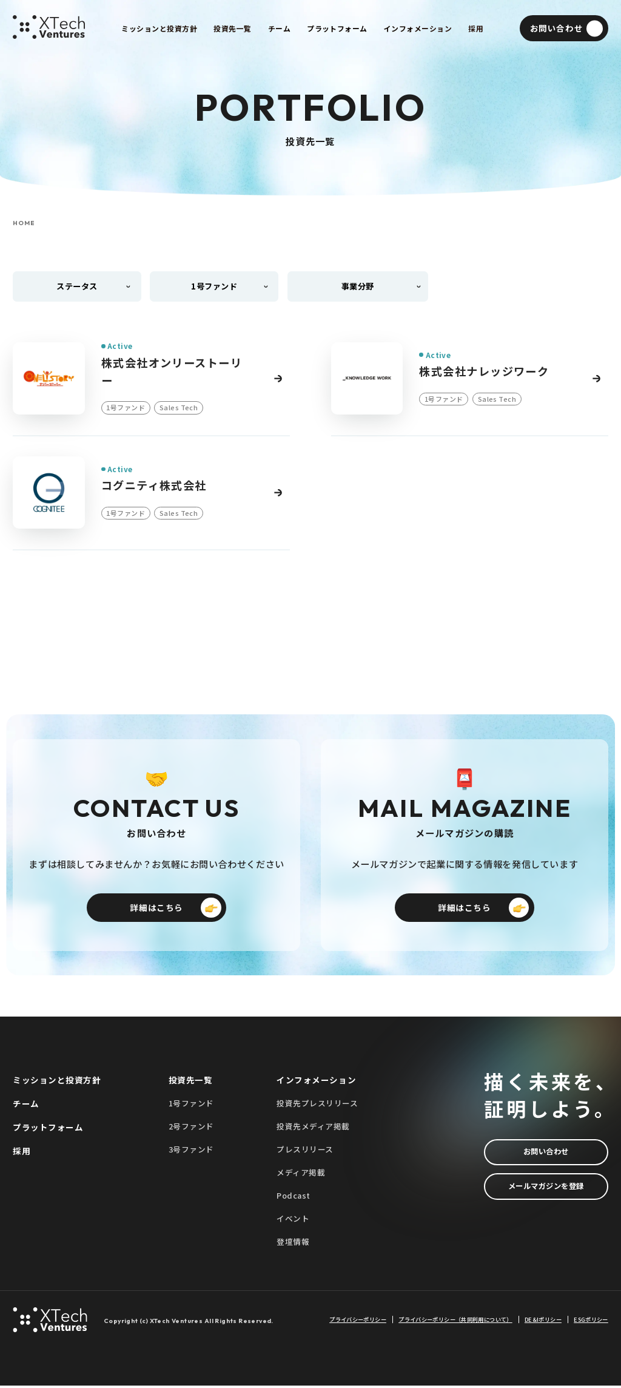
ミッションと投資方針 (57, 1081)
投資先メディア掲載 (313, 1128)
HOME (24, 223)
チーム (26, 1105)
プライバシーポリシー (357, 1321)
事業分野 (358, 286)
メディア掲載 (301, 1174)
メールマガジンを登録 (546, 1189)
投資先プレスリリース (317, 1105)
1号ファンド (191, 1105)
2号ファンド (191, 1128)
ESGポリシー (591, 1321)
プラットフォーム (48, 1129)
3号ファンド (191, 1151)
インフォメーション (316, 1081)
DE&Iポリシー (543, 1321)
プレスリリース (305, 1151)
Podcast (293, 1197)
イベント (293, 1221)
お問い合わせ (546, 1154)
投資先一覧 (191, 1081)
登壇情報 (293, 1244)
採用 (21, 1153)
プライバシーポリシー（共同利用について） (455, 1321)
